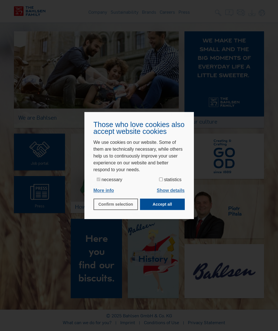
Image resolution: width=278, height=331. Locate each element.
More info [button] (104, 190)
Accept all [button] (162, 204)
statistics (170, 179)
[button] (171, 190)
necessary (109, 179)
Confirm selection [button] (115, 204)
